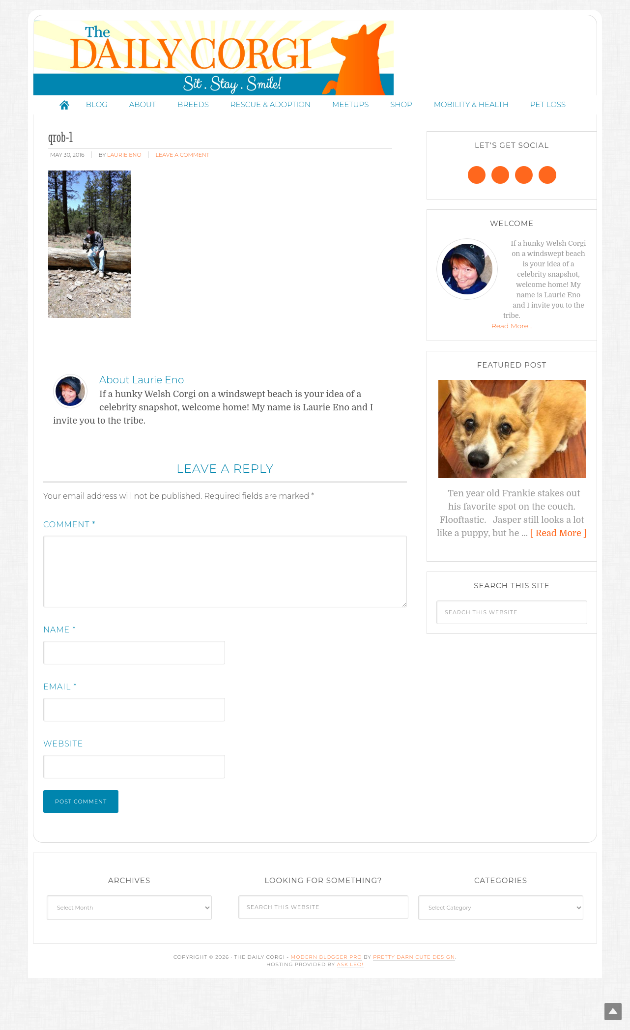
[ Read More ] (558, 575)
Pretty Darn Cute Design (414, 999)
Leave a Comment (182, 197)
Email (60, 729)
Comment (69, 567)
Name (59, 672)
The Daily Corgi (315, 79)
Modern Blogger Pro (326, 999)
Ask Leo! (350, 1006)
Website (63, 786)
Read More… (512, 368)
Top (606, 1006)
